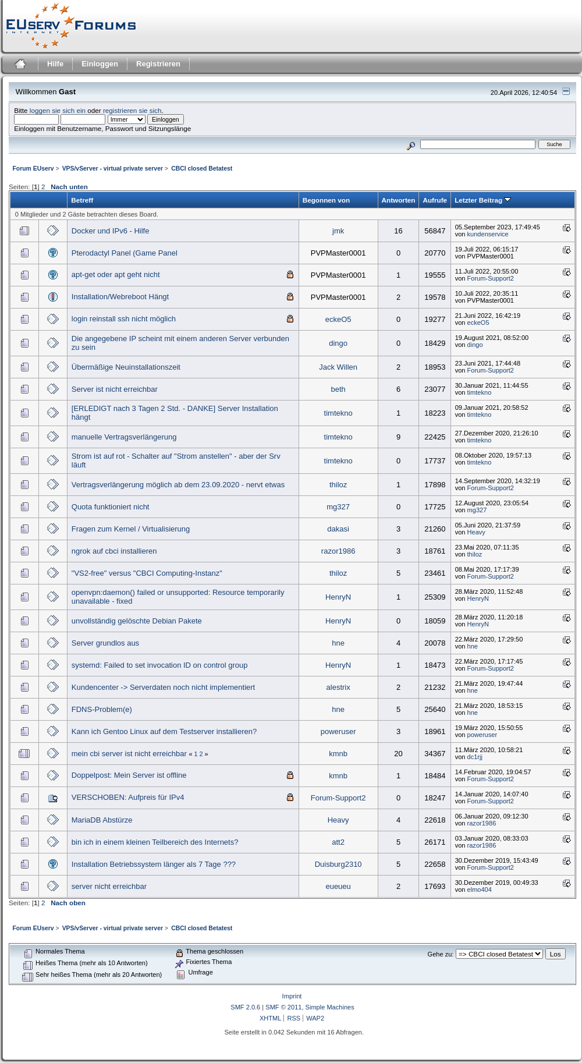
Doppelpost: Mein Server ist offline (129, 775)
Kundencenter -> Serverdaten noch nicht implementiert (163, 687)
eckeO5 (338, 319)
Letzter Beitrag (483, 200)
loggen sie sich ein (58, 110)
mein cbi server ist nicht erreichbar (129, 753)
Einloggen (99, 63)
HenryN (338, 597)
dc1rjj (474, 756)
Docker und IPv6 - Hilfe (111, 230)
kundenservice (488, 234)
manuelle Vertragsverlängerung (124, 437)
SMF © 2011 (283, 1007)
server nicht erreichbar (109, 886)
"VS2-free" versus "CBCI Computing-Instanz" (147, 573)
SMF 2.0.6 (245, 1007)
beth (338, 389)
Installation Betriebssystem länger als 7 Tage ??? (154, 864)
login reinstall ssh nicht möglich (124, 318)
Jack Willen (338, 367)
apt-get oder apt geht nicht (116, 274)
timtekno (479, 392)
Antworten (399, 200)
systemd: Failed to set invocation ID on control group (160, 665)
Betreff (82, 200)
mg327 (338, 506)
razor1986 (338, 551)
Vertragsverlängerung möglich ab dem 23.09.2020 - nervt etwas (178, 484)
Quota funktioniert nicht (111, 506)
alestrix (338, 687)
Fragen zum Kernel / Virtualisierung (131, 529)
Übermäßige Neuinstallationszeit (126, 367)
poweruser (338, 731)
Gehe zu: (441, 954)
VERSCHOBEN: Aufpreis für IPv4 (128, 797)
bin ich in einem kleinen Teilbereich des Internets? (155, 842)
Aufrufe (435, 200)
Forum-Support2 (490, 278)
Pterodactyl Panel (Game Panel (125, 253)
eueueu (337, 886)
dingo (338, 343)
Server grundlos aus (105, 643)
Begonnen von (326, 200)
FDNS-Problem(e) (102, 709)
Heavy (476, 532)
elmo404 (479, 889)
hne (338, 643)
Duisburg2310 (338, 864)
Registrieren (158, 63)
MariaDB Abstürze (102, 820)
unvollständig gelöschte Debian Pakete (137, 620)
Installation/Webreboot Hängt (120, 296)
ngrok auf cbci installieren (114, 551)
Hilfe (55, 63)
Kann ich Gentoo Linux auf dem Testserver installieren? (164, 731)
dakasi (338, 529)
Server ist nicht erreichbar (115, 389)
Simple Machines (330, 1007)
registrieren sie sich (132, 110)
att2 (338, 842)
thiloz (338, 484)
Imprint (292, 996)
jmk (338, 230)
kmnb (338, 753)
